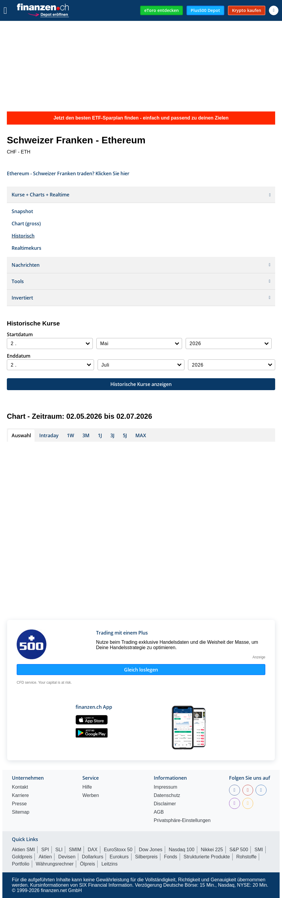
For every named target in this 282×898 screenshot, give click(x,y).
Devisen (67, 856)
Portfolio (20, 863)
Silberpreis (146, 856)
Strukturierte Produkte (207, 856)
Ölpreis (87, 863)
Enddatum (18, 356)
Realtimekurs (26, 248)
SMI (258, 849)
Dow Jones (150, 849)
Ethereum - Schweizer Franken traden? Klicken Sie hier (68, 173)
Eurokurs (119, 856)
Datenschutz (167, 795)
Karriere (20, 795)
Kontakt (20, 787)
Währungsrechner (54, 863)
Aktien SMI (23, 849)
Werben (90, 795)
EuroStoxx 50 (118, 849)
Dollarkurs (92, 856)
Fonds (170, 856)
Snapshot (22, 211)
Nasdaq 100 (181, 849)
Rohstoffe (246, 856)
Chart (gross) (26, 223)
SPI (45, 849)
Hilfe (87, 787)
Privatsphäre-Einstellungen (182, 820)
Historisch (23, 235)
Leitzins (109, 863)
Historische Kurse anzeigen (141, 384)
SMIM (75, 849)
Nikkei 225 (212, 849)
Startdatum (20, 334)
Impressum (165, 787)
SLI (58, 849)
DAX (93, 849)
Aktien (45, 856)
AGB (159, 812)
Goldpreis (22, 856)
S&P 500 (238, 849)
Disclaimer (165, 803)
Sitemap (20, 812)
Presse (19, 803)
